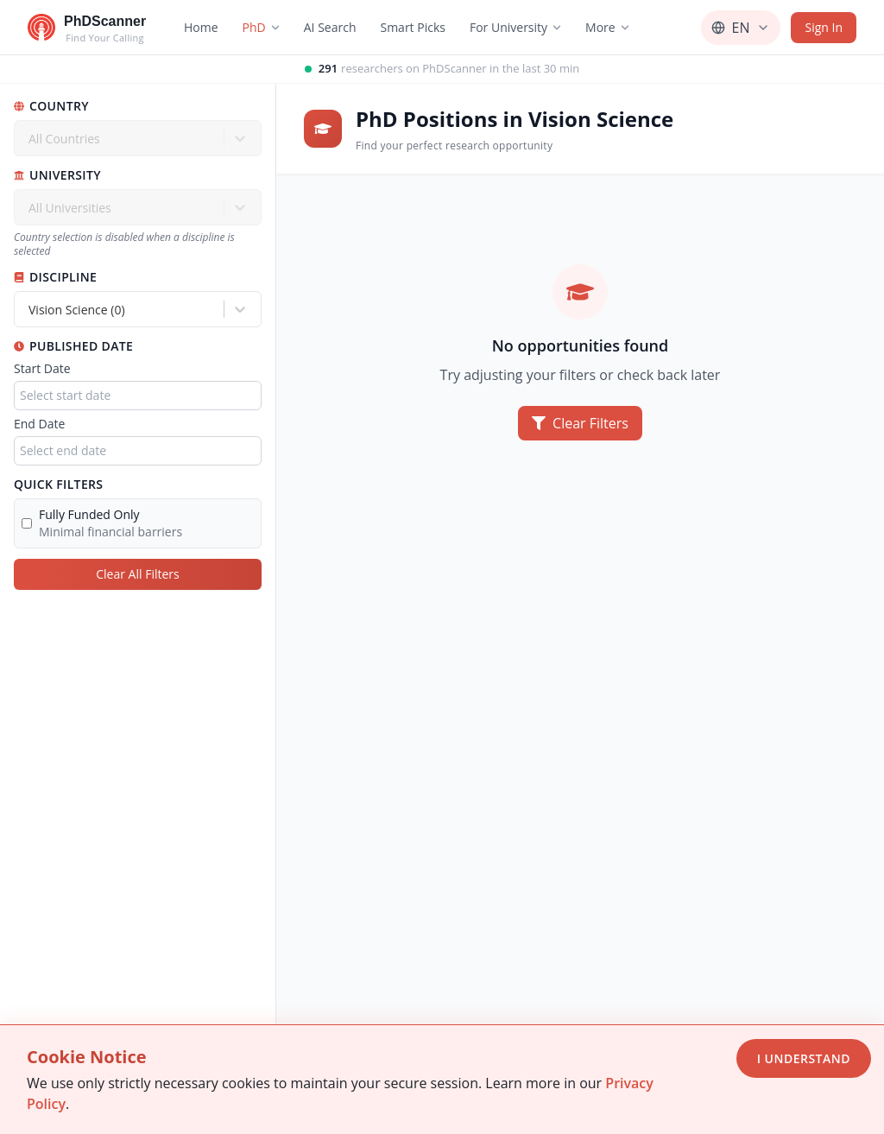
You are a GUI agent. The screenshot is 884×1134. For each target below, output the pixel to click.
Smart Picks (413, 27)
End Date (39, 423)
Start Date (42, 368)
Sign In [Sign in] (824, 27)
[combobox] (30, 310)
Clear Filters (580, 423)
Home (201, 27)
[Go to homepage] (87, 27)
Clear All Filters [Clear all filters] (137, 574)
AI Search (330, 27)
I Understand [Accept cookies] (803, 1058)
